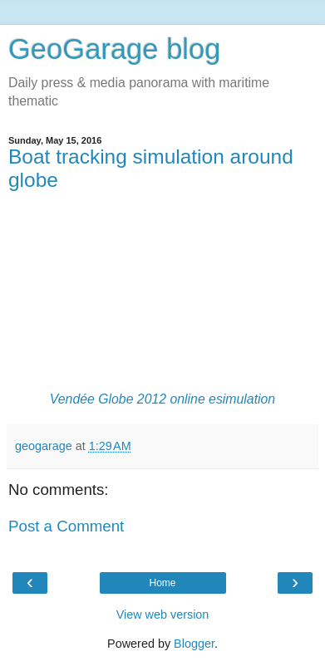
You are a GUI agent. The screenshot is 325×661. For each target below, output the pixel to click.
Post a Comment (66, 526)
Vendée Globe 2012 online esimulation (162, 399)
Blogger (194, 643)
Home (162, 583)
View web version (162, 614)
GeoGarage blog (114, 49)
